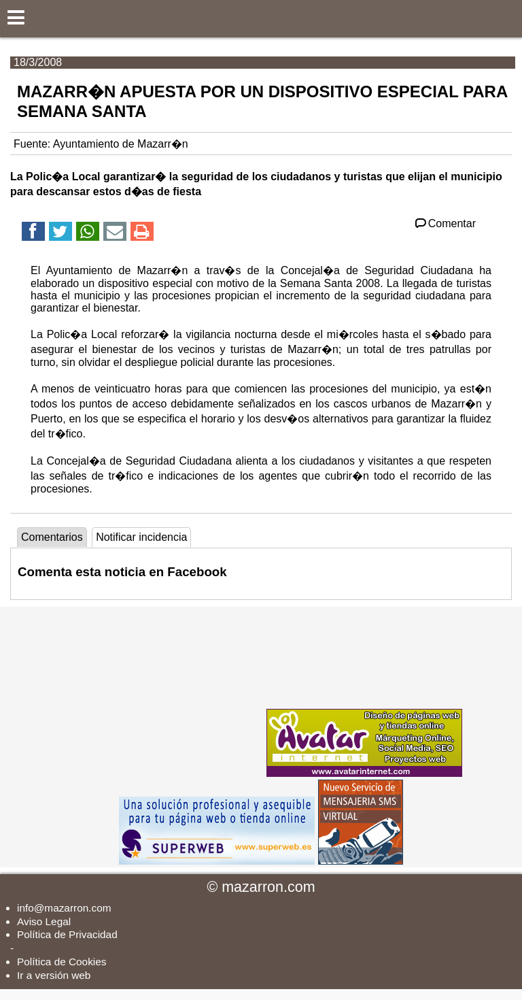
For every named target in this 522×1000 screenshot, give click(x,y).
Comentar (444, 223)
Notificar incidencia (141, 537)
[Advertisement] (162, 692)
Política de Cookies (61, 961)
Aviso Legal (44, 921)
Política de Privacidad (67, 934)
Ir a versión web (53, 975)
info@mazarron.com (64, 908)
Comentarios (52, 537)
